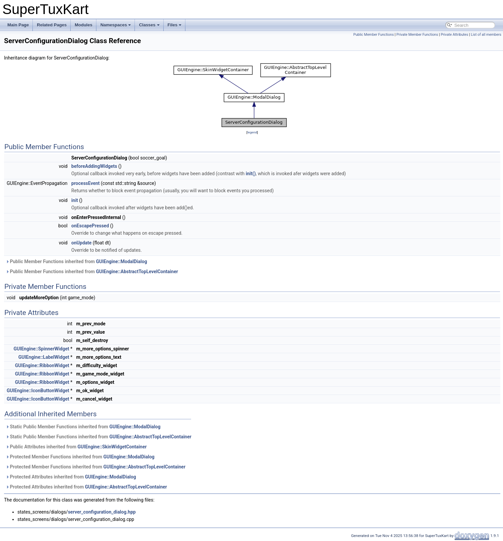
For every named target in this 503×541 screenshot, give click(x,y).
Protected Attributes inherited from (71, 476)
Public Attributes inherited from (76, 446)
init (74, 200)
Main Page (18, 24)
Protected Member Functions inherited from (80, 456)
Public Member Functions (373, 34)
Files (175, 24)
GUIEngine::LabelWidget (43, 357)
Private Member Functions (417, 34)
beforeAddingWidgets (94, 166)
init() (251, 173)
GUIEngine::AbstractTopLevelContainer (137, 271)
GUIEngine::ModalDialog (121, 261)
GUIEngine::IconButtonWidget (38, 390)
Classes (149, 24)
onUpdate (81, 242)
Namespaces (115, 24)
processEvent (85, 183)
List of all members (486, 34)
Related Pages (52, 24)
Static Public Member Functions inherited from (83, 426)
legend (252, 132)
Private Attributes (454, 34)
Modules (83, 24)
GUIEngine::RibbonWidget (42, 365)
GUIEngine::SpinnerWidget (41, 348)
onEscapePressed (90, 225)
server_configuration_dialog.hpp (102, 512)
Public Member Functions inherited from (76, 261)
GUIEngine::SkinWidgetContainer (112, 446)
